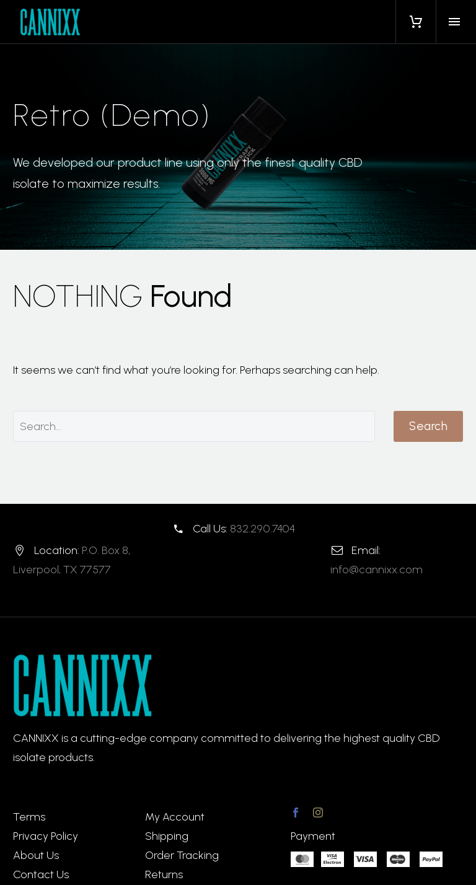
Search (428, 426)
